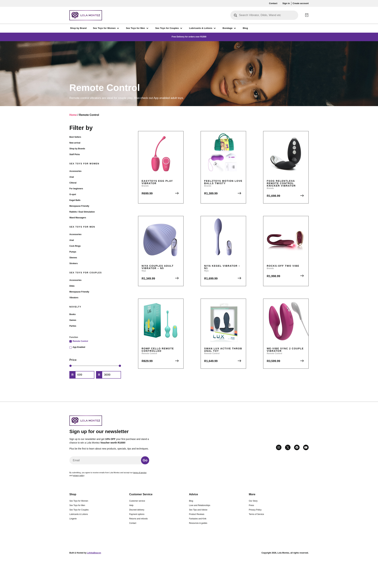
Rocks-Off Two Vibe (283, 265)
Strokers (73, 263)
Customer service (137, 501)
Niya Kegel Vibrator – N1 (222, 267)
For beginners (76, 188)
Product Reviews (196, 514)
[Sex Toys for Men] (137, 28)
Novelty (75, 307)
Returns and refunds (138, 518)
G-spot (72, 194)
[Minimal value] (95, 366)
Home (73, 114)
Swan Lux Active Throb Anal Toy (223, 349)
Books (72, 314)
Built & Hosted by (85, 553)
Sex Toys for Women (84, 163)
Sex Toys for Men (82, 227)
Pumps (72, 252)
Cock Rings (75, 246)
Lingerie (73, 518)
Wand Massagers (77, 217)
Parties (72, 326)
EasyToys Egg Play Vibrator (157, 182)
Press (251, 505)
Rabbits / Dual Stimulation (82, 212)
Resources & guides (198, 523)
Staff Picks (74, 154)
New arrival (74, 143)
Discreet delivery (136, 510)
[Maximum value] (111, 375)
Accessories (75, 171)
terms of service (140, 473)
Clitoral (72, 183)
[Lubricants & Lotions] (202, 28)
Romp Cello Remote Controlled (158, 349)
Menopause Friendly (79, 206)
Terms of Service (256, 514)
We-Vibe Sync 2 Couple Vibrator (285, 349)
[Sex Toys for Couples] (168, 28)
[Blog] (245, 28)
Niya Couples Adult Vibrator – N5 (158, 267)
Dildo (72, 286)
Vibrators (73, 297)
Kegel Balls (74, 200)
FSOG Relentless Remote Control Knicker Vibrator (281, 183)
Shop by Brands (77, 148)
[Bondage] (229, 28)
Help (131, 505)
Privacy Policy (255, 510)
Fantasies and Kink (197, 518)
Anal (71, 177)
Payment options (136, 514)
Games (72, 320)
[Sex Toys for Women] (106, 28)
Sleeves (73, 257)
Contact (132, 523)
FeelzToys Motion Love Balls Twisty (223, 182)
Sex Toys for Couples (85, 272)
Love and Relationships (199, 505)
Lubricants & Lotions (78, 514)
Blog (191, 501)
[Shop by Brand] (78, 28)
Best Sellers (75, 137)
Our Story (253, 501)
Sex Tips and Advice (198, 510)
